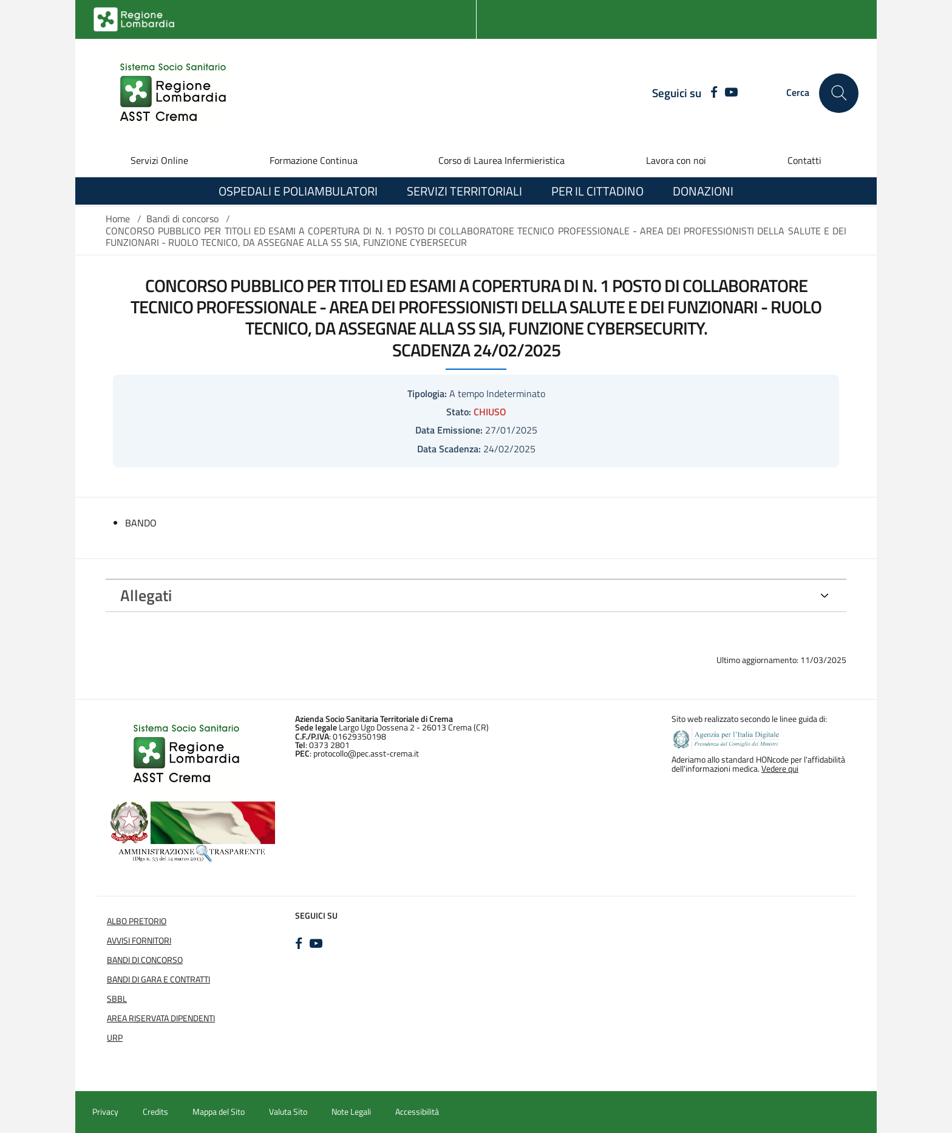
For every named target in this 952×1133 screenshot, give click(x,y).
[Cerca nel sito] (838, 93)
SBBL (117, 998)
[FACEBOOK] (710, 93)
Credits (155, 1111)
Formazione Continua (314, 160)
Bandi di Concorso (145, 960)
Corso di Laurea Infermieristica (501, 160)
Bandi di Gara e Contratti (158, 979)
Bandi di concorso (182, 218)
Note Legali (351, 1111)
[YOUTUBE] (731, 93)
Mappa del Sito (218, 1111)
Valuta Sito (288, 1111)
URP (115, 1037)
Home (118, 218)
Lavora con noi (676, 160)
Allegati (146, 595)
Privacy (105, 1111)
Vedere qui (779, 768)
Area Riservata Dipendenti (161, 1018)
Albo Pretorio (136, 921)
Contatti (804, 160)
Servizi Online (159, 160)
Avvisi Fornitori (139, 940)
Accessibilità (417, 1111)
